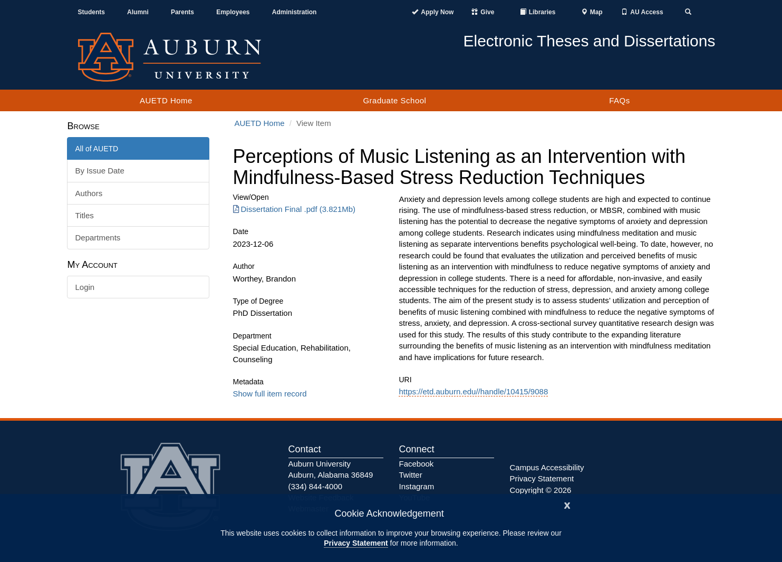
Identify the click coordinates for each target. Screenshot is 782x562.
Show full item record (270, 393)
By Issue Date (99, 170)
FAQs (619, 100)
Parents (182, 12)
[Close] (567, 504)
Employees (232, 12)
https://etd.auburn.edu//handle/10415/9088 (473, 391)
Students (91, 12)
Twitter (410, 474)
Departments (98, 237)
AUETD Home (166, 100)
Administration (294, 12)
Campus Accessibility (547, 467)
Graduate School (394, 100)
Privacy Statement (356, 543)
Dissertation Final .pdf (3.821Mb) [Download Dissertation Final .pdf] (294, 209)
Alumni (138, 12)
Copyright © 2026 (541, 490)
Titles (84, 215)
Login (85, 287)
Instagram (417, 486)
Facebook (416, 463)
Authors (89, 193)
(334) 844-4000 (315, 486)
